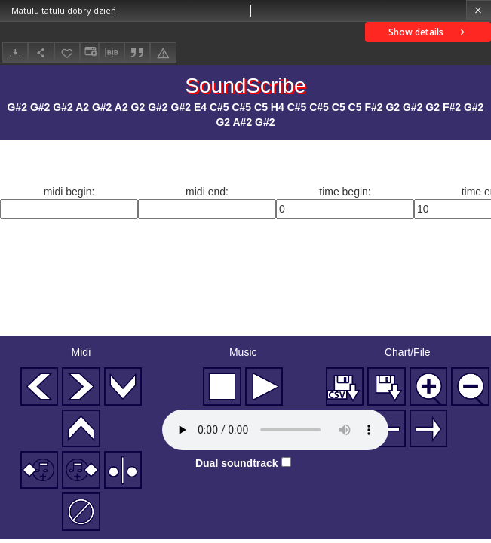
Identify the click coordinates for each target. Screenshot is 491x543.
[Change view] (89, 52)
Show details (428, 32)
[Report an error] (163, 52)
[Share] (41, 52)
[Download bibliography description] (111, 52)
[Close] (478, 10)
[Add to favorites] (67, 52)
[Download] (15, 52)
